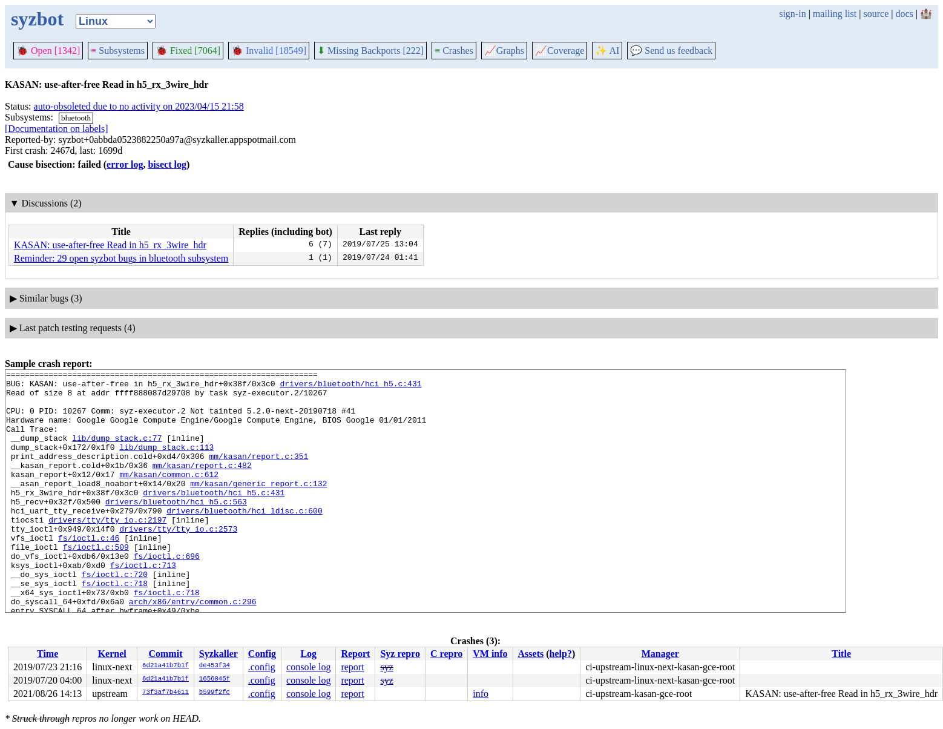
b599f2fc (214, 692)
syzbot (37, 19)
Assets (531, 653)
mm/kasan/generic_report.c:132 (258, 506)
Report (355, 653)
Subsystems (118, 50)
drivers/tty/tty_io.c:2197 (107, 550)
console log (308, 667)
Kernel (112, 653)
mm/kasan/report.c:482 (202, 485)
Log (308, 653)
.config (261, 667)
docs (904, 13)
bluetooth (76, 117)
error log (125, 164)
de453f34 (214, 666)
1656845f (214, 679)
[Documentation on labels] (56, 129)
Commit (165, 653)
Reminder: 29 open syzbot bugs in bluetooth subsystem (121, 258)
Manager (660, 653)
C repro (446, 653)
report (352, 667)
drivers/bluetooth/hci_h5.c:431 (350, 386)
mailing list (834, 13)
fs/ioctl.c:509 (96, 583)
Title (841, 653)
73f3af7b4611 (165, 692)
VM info (490, 653)
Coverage (559, 50)
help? (561, 653)
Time (47, 653)
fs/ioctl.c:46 (88, 572)
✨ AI (607, 50)
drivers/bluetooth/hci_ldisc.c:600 (244, 539)
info (480, 693)
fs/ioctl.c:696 (167, 594)
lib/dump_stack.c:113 (166, 463)
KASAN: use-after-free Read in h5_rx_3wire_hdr (110, 245)
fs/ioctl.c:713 (143, 604)
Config (262, 653)
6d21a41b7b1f (165, 666)
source (876, 13)
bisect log (167, 164)
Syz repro (400, 653)
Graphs (504, 50)
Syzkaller (218, 653)
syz (386, 667)
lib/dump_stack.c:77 (117, 452)
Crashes (454, 50)
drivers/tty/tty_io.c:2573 (178, 561)
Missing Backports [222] (370, 50)
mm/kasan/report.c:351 (258, 474)
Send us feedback (671, 50)
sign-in (792, 13)
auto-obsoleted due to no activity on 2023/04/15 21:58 (139, 106)
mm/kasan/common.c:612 (168, 495)
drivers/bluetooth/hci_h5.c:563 (176, 528)
